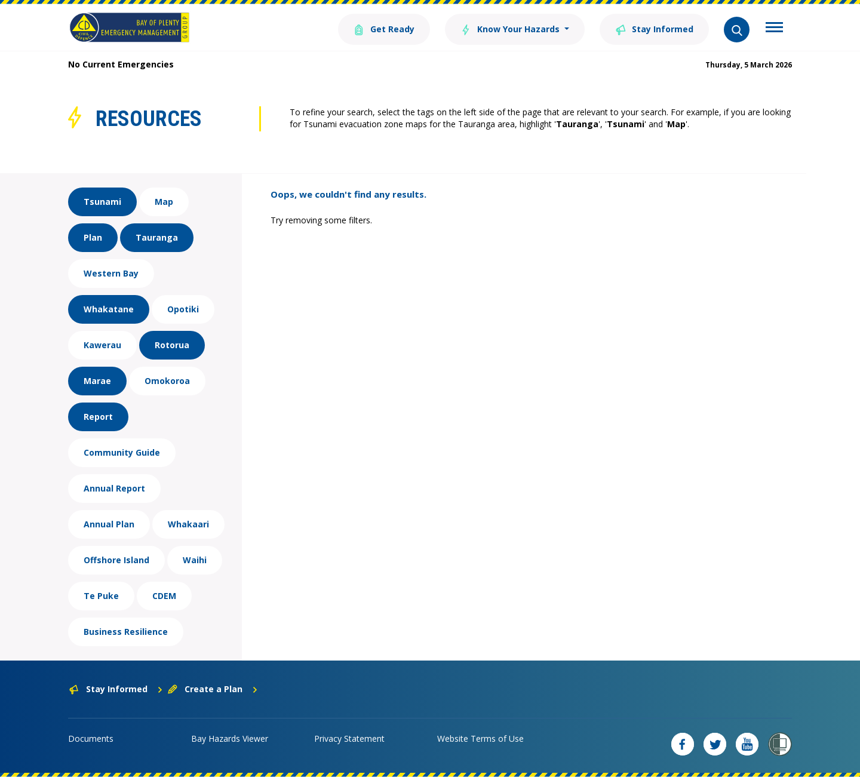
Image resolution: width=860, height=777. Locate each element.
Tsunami (102, 201)
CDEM (164, 595)
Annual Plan (109, 524)
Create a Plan (213, 689)
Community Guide (122, 452)
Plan (93, 237)
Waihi (195, 560)
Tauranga (157, 237)
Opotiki (183, 309)
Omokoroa (167, 380)
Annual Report (114, 488)
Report (98, 416)
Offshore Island (116, 560)
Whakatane (109, 309)
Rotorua (172, 345)
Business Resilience (126, 631)
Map (164, 201)
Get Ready (384, 28)
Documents (90, 738)
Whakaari (188, 524)
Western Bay (111, 273)
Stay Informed (654, 28)
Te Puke (101, 595)
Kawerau (102, 345)
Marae (97, 380)
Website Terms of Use (480, 738)
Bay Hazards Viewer (229, 738)
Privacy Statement (349, 738)
